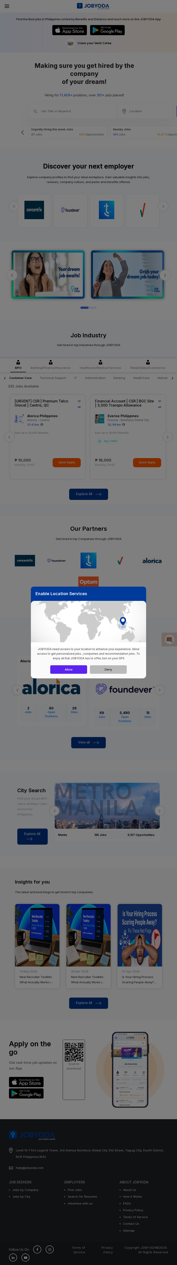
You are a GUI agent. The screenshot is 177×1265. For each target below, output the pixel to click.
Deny (108, 669)
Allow (69, 669)
